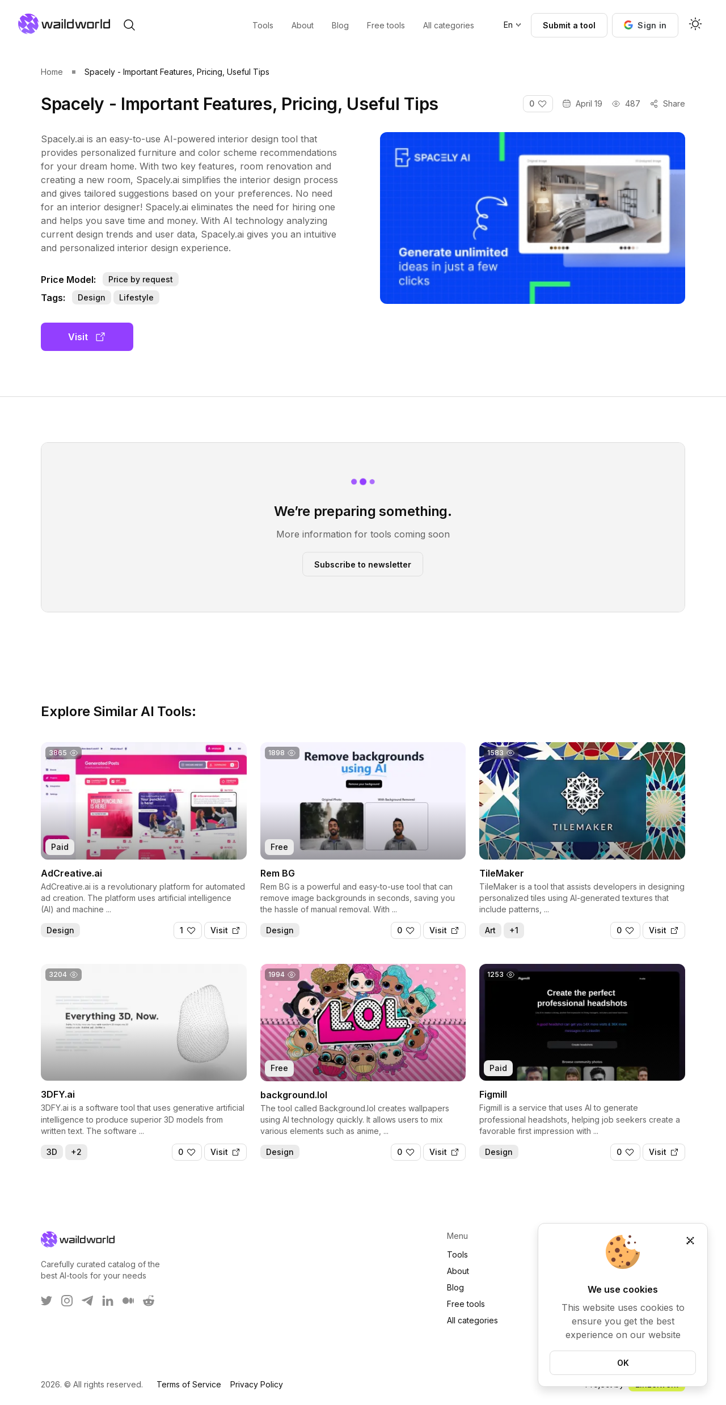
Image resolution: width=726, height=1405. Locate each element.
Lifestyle (136, 297)
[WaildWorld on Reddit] (148, 1300)
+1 (513, 930)
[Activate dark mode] (695, 25)
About (458, 1271)
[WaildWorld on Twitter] (46, 1300)
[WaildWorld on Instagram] (67, 1300)
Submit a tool (569, 25)
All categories (472, 1320)
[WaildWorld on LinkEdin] (107, 1300)
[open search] (129, 24)
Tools (457, 1254)
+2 (76, 1152)
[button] (645, 25)
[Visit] (225, 930)
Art (490, 930)
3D (52, 1152)
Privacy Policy (256, 1384)
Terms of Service (189, 1384)
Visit (87, 336)
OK (623, 1363)
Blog (455, 1287)
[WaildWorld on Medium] (128, 1300)
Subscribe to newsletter (362, 564)
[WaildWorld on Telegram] (87, 1300)
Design (91, 297)
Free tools (466, 1304)
